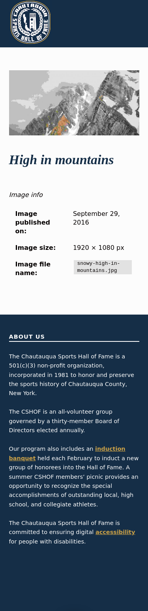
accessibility (115, 532)
